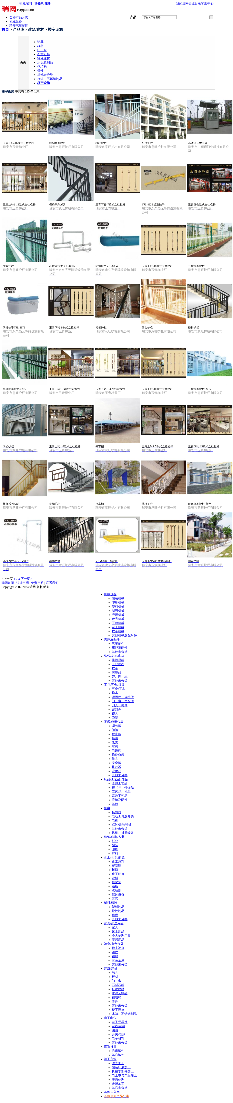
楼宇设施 (55, 29)
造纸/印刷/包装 (114, 837)
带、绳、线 (119, 676)
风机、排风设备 (123, 832)
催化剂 (116, 882)
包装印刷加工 (121, 1067)
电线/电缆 (118, 1026)
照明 (115, 1030)
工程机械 (118, 623)
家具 (115, 927)
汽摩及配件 (112, 639)
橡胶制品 (118, 911)
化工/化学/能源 (114, 857)
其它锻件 (118, 1055)
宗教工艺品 (119, 795)
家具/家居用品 (114, 923)
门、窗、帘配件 (123, 701)
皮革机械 (118, 631)
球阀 (115, 746)
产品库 (18, 29)
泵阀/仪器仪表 (114, 721)
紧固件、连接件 (123, 697)
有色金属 (118, 960)
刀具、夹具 (119, 705)
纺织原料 (118, 660)
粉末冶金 (118, 948)
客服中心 (207, 3)
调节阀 (116, 725)
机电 (107, 808)
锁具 (115, 713)
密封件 (116, 709)
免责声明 (37, 583)
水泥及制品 (45, 62)
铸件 (115, 952)
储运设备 (118, 894)
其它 (115, 898)
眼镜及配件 (119, 800)
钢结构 (42, 66)
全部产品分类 (18, 17)
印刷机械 (118, 602)
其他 (115, 804)
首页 (6, 29)
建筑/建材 (36, 29)
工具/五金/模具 (114, 684)
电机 (115, 820)
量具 (115, 758)
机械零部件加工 (123, 1071)
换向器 (116, 812)
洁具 (40, 41)
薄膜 (115, 915)
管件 (40, 70)
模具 (115, 693)
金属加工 (118, 1083)
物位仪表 (118, 754)
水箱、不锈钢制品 (49, 79)
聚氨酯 (116, 865)
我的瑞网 (182, 3)
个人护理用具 (121, 935)
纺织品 (116, 672)
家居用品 (118, 939)
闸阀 (115, 730)
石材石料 (43, 54)
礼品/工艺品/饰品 (116, 779)
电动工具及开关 (123, 816)
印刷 (115, 849)
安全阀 (116, 763)
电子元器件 (119, 1022)
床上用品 (118, 931)
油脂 (115, 886)
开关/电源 (118, 1034)
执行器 (116, 767)
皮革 (115, 668)
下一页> (26, 578)
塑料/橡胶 (110, 902)
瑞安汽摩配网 (18, 25)
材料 (115, 853)
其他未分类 (45, 74)
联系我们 (52, 583)
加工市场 (110, 1059)
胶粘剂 (116, 890)
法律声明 (22, 583)
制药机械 (118, 610)
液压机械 (118, 614)
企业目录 (194, 3)
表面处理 (118, 1079)
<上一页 (7, 578)
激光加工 (118, 1063)
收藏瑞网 (25, 3)
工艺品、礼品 (121, 791)
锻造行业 (110, 1046)
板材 (40, 46)
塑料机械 (118, 606)
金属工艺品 (119, 783)
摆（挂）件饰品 (123, 787)
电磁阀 (116, 750)
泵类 (115, 742)
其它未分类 (119, 1087)
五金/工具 (118, 688)
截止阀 (116, 734)
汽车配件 (118, 643)
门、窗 (42, 50)
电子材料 (118, 1038)
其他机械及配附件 (124, 635)
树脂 (115, 869)
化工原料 (118, 861)
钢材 (115, 956)
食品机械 (118, 619)
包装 (115, 845)
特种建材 (43, 58)
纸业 (115, 841)
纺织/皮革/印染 (114, 656)
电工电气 (110, 1018)
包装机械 (118, 598)
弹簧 (115, 717)
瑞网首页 (8, 583)
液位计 (116, 771)
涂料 (115, 878)
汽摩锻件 (118, 1050)
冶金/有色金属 (114, 944)
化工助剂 (118, 874)
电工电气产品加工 (124, 1075)
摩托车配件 (119, 647)
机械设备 (15, 21)
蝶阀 (115, 738)
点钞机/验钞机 (121, 824)
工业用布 (118, 664)
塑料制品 (118, 906)
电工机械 (118, 627)
